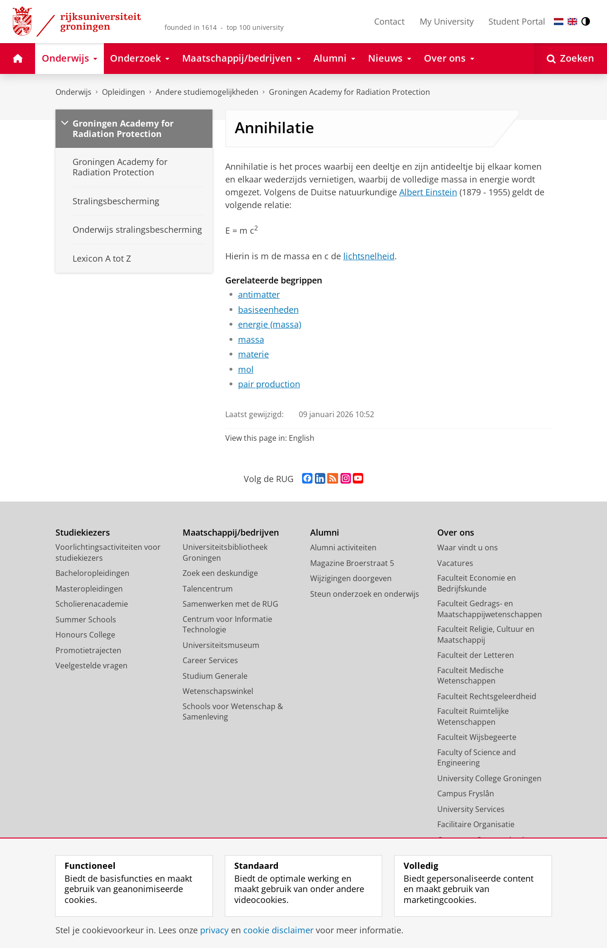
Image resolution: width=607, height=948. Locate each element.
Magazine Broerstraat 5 (352, 563)
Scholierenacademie (91, 604)
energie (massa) (269, 324)
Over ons (455, 532)
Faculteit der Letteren (475, 655)
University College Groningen (489, 778)
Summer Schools (85, 619)
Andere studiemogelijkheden (207, 92)
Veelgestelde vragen (91, 665)
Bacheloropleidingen (92, 573)
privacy (214, 930)
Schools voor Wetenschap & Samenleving (233, 711)
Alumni (324, 532)
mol (246, 369)
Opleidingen (123, 92)
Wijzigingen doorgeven (351, 578)
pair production (269, 384)
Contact (389, 21)
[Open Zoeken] (570, 58)
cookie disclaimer (278, 930)
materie (253, 354)
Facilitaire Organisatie (476, 824)
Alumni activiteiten (343, 547)
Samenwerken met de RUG (230, 604)
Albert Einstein (428, 192)
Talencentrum (208, 588)
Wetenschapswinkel (218, 691)
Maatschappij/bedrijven (231, 532)
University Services (471, 809)
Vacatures (455, 563)
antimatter (259, 294)
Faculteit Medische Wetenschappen (470, 675)
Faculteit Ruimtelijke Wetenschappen (473, 716)
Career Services (210, 660)
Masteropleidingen (89, 588)
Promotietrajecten (88, 650)
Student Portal (516, 21)
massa (251, 339)
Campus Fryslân (465, 793)
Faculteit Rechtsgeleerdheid (486, 696)
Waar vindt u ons (467, 547)
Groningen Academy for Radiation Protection (349, 92)
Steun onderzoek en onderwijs (364, 594)
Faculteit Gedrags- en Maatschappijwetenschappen (489, 609)
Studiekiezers (82, 532)
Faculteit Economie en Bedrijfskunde (476, 583)
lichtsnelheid (369, 256)
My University (447, 21)
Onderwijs (73, 92)
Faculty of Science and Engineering (476, 757)
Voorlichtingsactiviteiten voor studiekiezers (108, 552)
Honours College (85, 634)
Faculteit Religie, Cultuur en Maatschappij (485, 634)
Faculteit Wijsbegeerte (476, 737)
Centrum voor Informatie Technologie (227, 624)
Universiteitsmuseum (221, 645)
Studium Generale (215, 676)
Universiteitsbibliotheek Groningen (225, 552)
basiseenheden (268, 309)
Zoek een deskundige (220, 573)
